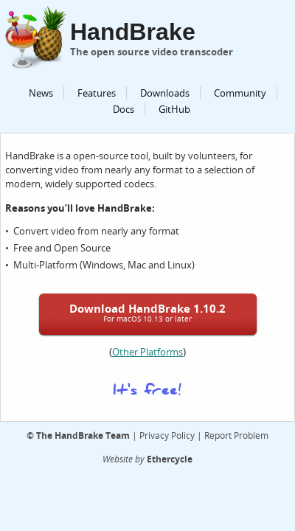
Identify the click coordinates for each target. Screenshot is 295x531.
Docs (123, 109)
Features (96, 93)
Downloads (165, 93)
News (41, 93)
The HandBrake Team (83, 435)
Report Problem (236, 435)
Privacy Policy (167, 435)
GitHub (174, 109)
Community (240, 93)
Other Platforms (147, 351)
